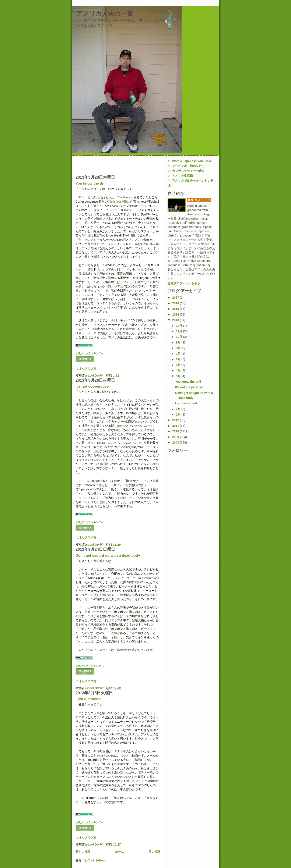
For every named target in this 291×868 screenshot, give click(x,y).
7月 (178, 353)
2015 (176, 308)
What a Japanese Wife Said (191, 161)
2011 (176, 425)
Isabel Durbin (201, 200)
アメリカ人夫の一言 (104, 13)
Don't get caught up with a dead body (108, 555)
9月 (178, 342)
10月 (179, 336)
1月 (178, 414)
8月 (178, 348)
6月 (178, 359)
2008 (176, 442)
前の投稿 (154, 851)
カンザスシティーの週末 (188, 170)
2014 (176, 314)
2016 (176, 303)
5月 (178, 365)
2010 (176, 431)
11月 (179, 331)
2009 (176, 437)
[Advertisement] (100, 165)
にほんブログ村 (86, 368)
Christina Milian (119, 201)
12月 (179, 325)
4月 (178, 370)
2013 (176, 320)
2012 (176, 420)
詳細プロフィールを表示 (184, 283)
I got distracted (89, 699)
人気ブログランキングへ (90, 353)
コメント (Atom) (94, 860)
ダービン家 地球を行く (188, 166)
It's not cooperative (92, 386)
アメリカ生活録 (182, 175)
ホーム (119, 851)
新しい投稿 (83, 851)
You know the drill (91, 183)
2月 (178, 409)
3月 (178, 376)
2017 (176, 297)
